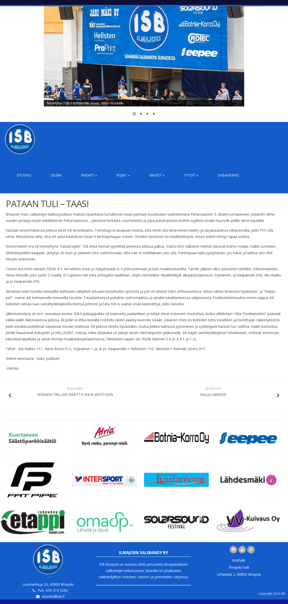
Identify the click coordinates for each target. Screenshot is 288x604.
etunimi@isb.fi (53, 596)
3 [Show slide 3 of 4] (147, 114)
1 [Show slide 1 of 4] (134, 114)
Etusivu (24, 175)
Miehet (89, 175)
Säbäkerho (228, 175)
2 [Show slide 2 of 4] (140, 114)
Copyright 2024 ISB (271, 593)
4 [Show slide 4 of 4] (154, 114)
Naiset (156, 175)
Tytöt (191, 175)
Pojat (123, 175)
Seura (56, 175)
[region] (144, 64)
